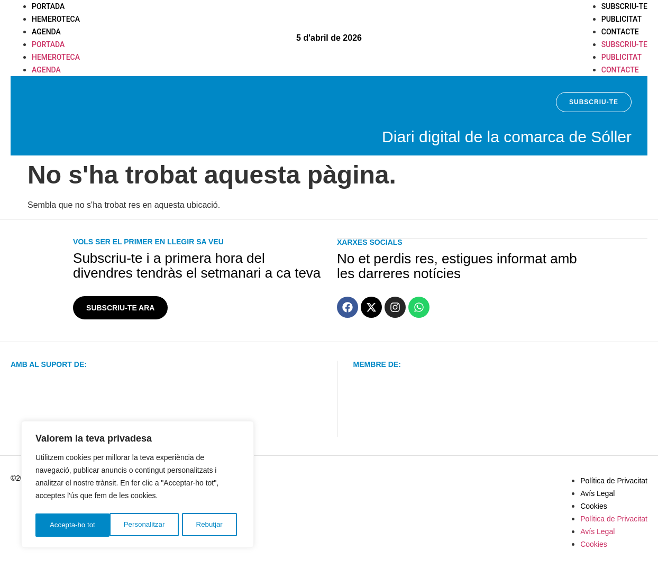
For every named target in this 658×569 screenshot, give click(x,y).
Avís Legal (597, 493)
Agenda (46, 31)
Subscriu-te (624, 6)
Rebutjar (135, 525)
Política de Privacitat (613, 480)
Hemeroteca (56, 19)
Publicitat (621, 19)
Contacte (620, 31)
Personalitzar (70, 525)
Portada (48, 6)
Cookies (593, 506)
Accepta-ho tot (203, 525)
